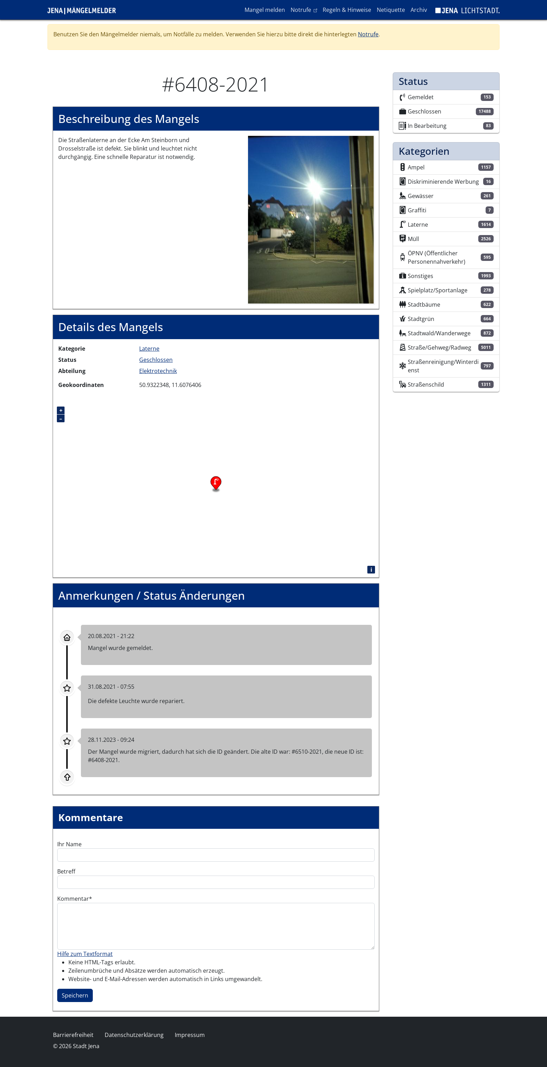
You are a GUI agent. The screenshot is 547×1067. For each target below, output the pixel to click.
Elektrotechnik (158, 371)
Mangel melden (265, 10)
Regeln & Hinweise (347, 10)
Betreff (66, 871)
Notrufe (305, 9)
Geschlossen (156, 360)
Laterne (149, 348)
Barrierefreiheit (73, 1035)
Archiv (419, 10)
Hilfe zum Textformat (85, 954)
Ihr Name (69, 844)
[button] (311, 219)
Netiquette (391, 10)
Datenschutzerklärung (134, 1035)
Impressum (190, 1035)
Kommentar (73, 898)
